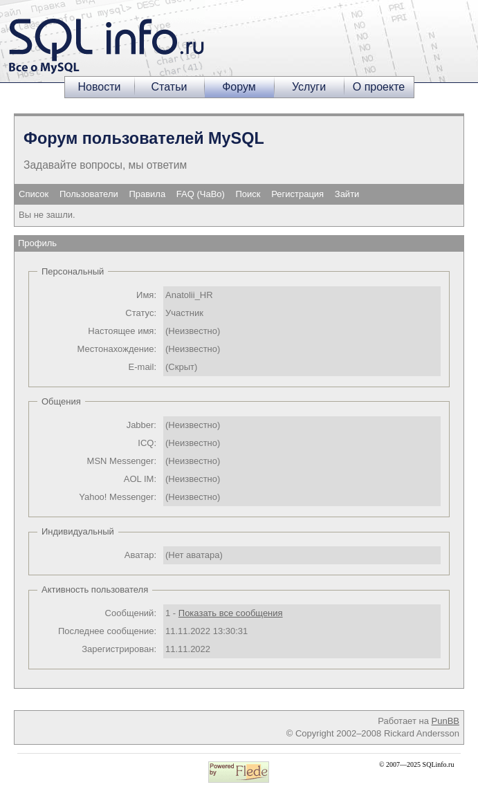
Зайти (347, 194)
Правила (147, 194)
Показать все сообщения (230, 613)
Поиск (248, 194)
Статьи (169, 87)
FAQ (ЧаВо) (200, 194)
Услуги (309, 87)
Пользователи (88, 194)
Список (33, 194)
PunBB (445, 721)
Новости (99, 87)
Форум (239, 87)
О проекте (379, 87)
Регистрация (297, 194)
